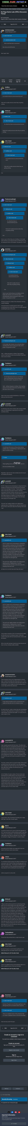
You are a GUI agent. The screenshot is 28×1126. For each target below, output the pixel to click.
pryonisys (7, 249)
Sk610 (7, 826)
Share (6, 1089)
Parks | (7, 9)
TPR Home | (3, 9)
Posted (10, 31)
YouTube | (19, 9)
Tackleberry (8, 363)
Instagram (23, 9)
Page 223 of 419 (14, 24)
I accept (14, 1123)
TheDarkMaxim (9, 932)
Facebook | (14, 9)
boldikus (7, 87)
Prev (5, 24)
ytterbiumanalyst (9, 30)
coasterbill (8, 335)
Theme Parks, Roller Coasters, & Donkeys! (18, 19)
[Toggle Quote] (3, 35)
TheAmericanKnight (10, 199)
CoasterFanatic (5, 17)
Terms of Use (5, 1116)
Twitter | (10, 9)
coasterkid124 (9, 740)
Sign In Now (14, 1060)
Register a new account (14, 1050)
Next (23, 24)
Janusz (7, 857)
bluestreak (8, 995)
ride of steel (8, 141)
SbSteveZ (7, 111)
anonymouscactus (10, 674)
